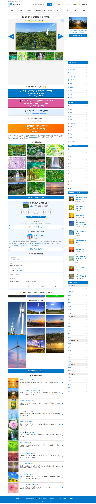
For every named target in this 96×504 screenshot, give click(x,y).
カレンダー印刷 (48, 10)
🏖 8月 (69, 174)
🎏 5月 (69, 163)
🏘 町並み (70, 87)
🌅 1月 (69, 149)
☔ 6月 (69, 166)
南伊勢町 (70, 354)
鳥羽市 (69, 350)
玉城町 (69, 357)
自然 (75, 10)
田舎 (83, 10)
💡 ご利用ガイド (83, 4)
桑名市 (69, 302)
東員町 (69, 295)
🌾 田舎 (70, 90)
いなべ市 (70, 288)
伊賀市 (69, 367)
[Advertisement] (36, 72)
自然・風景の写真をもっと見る (36, 198)
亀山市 (69, 309)
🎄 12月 (70, 188)
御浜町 (69, 384)
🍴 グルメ (70, 94)
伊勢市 (69, 343)
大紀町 (69, 337)
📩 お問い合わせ (74, 499)
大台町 (69, 330)
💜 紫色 (70, 130)
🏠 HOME (18, 499)
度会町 (69, 361)
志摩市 (69, 347)
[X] (35, 239)
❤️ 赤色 (70, 127)
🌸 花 (69, 65)
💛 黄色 (70, 119)
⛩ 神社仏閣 (71, 80)
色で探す (38, 10)
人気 (21, 10)
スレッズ (42, 244)
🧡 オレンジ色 (71, 123)
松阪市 (69, 323)
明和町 (69, 326)
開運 (12, 10)
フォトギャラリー (17, 5)
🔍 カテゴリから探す (72, 4)
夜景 (66, 10)
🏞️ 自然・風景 (71, 69)
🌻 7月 (69, 170)
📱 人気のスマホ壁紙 (41, 499)
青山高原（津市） (15, 260)
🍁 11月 (70, 184)
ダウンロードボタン (36, 21)
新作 (29, 10)
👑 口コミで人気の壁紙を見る (36, 228)
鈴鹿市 (69, 306)
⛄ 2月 (69, 152)
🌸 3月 (69, 156)
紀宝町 (69, 391)
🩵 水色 (70, 116)
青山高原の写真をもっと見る (36, 372)
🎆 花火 (70, 83)
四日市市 (70, 313)
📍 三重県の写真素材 (28, 499)
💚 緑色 (70, 112)
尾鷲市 (69, 377)
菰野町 (69, 299)
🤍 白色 (70, 137)
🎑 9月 (69, 177)
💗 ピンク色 (71, 105)
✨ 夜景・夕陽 (71, 76)
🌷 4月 (69, 159)
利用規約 (14, 139)
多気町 (69, 333)
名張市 (69, 371)
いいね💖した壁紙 (60, 4)
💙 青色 (70, 109)
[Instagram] (37, 239)
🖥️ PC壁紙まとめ (53, 499)
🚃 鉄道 (70, 97)
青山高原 (21, 12)
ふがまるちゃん (33, 138)
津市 (16, 12)
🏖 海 (69, 72)
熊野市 (69, 387)
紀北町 (69, 380)
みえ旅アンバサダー (20, 246)
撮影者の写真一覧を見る (36, 250)
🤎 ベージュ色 (71, 141)
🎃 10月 (70, 181)
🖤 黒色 (70, 134)
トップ (11, 12)
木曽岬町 (70, 292)
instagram (36, 244)
